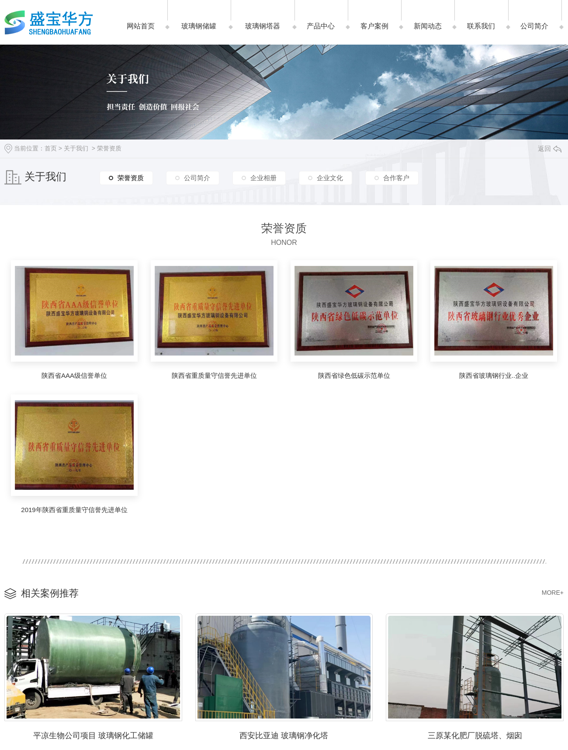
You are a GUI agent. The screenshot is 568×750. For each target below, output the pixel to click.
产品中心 (321, 26)
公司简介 (534, 26)
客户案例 (374, 26)
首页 (51, 148)
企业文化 (330, 177)
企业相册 (263, 177)
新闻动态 (428, 26)
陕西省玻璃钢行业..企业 (493, 375)
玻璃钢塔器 (262, 26)
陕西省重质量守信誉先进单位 (214, 375)
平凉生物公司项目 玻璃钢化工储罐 (93, 735)
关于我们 (76, 148)
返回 (549, 148)
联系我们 (481, 26)
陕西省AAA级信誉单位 (74, 375)
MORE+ (553, 592)
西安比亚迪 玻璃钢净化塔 (283, 735)
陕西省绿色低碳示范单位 (354, 375)
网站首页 (141, 26)
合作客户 (396, 177)
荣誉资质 (109, 148)
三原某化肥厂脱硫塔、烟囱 (475, 735)
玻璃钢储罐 (198, 26)
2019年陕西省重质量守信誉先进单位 (74, 509)
